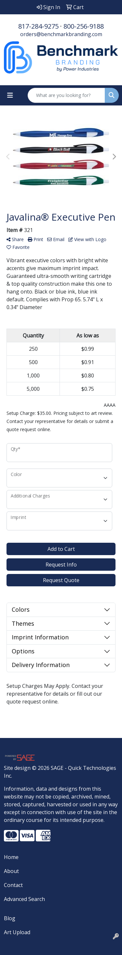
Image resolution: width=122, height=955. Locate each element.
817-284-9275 (38, 26)
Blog (9, 918)
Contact (13, 885)
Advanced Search (24, 899)
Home (11, 857)
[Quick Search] (66, 95)
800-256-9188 (83, 26)
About (11, 871)
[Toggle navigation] (10, 95)
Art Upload (17, 932)
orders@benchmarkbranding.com (61, 34)
